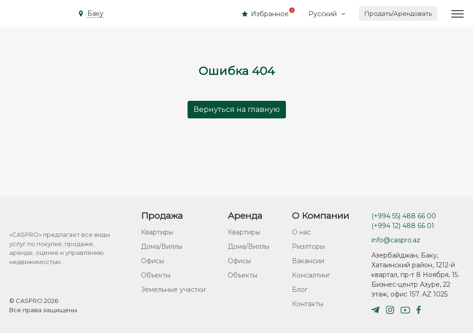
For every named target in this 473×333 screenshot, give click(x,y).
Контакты (307, 304)
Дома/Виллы (161, 246)
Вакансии (308, 261)
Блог (300, 289)
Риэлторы (308, 246)
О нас (301, 232)
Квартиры (157, 232)
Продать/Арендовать (398, 13)
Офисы (152, 261)
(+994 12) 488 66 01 (402, 226)
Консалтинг (311, 275)
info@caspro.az (395, 240)
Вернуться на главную (237, 109)
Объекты (155, 275)
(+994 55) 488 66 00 (403, 216)
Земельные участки (173, 289)
